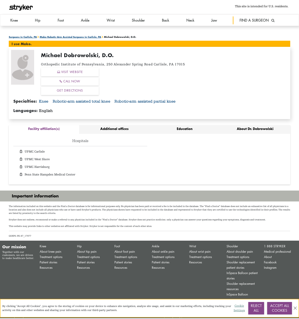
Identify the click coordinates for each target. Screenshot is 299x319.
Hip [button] (37, 21)
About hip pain (86, 252)
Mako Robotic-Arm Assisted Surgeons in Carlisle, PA (70, 37)
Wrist (192, 247)
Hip (79, 247)
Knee (44, 102)
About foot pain (124, 252)
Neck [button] (190, 21)
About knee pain (50, 252)
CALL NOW (70, 82)
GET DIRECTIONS (70, 91)
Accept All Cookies (279, 308)
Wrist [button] (111, 21)
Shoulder (232, 247)
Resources (46, 268)
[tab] (44, 130)
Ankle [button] (85, 21)
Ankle (155, 247)
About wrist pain (200, 252)
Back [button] (165, 21)
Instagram (270, 268)
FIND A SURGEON (257, 21)
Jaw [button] (214, 21)
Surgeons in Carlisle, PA (23, 37)
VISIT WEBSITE (70, 73)
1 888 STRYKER (274, 247)
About (268, 258)
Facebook (270, 263)
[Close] (295, 308)
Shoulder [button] (138, 21)
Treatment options (51, 258)
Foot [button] (61, 21)
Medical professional (277, 252)
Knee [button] (14, 21)
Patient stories (48, 263)
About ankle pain (163, 252)
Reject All (256, 308)
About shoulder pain (240, 252)
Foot (117, 247)
